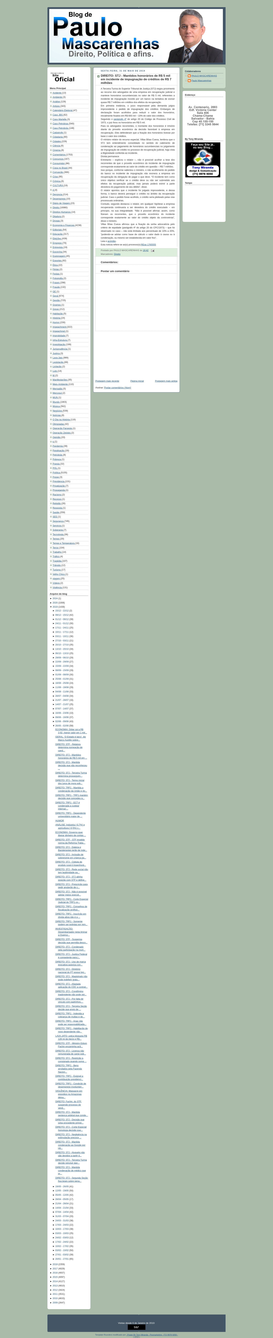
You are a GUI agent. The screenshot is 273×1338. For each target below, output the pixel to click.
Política (57, 472)
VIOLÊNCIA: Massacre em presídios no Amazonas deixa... (68, 1094)
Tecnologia (58, 534)
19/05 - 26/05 (62, 1186)
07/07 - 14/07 (62, 708)
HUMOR (59, 820)
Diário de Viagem (62, 203)
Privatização (59, 486)
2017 (55, 1268)
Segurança (58, 521)
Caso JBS (58, 115)
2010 (55, 1298)
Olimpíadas (59, 424)
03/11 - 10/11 (62, 636)
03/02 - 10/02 (62, 1250)
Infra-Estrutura (60, 340)
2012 (55, 1290)
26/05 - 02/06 (62, 725)
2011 (55, 1294)
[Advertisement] (120, 353)
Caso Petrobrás (61, 128)
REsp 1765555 (148, 244)
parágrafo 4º (120, 119)
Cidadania (58, 137)
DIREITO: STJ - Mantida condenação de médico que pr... (70, 1170)
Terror (56, 547)
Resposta (58, 508)
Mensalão (58, 389)
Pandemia (58, 446)
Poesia (56, 464)
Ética (55, 265)
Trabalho (57, 552)
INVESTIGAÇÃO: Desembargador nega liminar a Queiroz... (71, 932)
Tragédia (57, 561)
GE (55, 291)
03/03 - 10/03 (62, 1233)
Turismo (57, 570)
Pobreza (57, 459)
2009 (55, 1302)
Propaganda (59, 490)
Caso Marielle (60, 119)
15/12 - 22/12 (62, 610)
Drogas (57, 221)
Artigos (56, 106)
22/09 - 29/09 (62, 661)
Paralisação (59, 450)
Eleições (57, 238)
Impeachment (60, 327)
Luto (55, 371)
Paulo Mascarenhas (201, 80)
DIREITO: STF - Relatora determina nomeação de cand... (69, 747)
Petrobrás (58, 455)
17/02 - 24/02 (62, 1242)
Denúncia (58, 194)
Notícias (57, 415)
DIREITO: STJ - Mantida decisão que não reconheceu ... (71, 765)
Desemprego (59, 199)
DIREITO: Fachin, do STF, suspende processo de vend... (68, 1104)
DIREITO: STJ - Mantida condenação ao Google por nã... (70, 1145)
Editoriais (57, 230)
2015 (55, 1277)
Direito (56, 207)
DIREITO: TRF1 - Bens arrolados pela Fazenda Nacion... (68, 1068)
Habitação (58, 313)
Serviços (57, 525)
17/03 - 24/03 (62, 1225)
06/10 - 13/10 (62, 653)
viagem (57, 578)
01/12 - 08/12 (62, 619)
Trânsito (57, 565)
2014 (55, 1281)
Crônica (57, 181)
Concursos (58, 159)
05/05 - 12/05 (62, 1195)
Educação (58, 234)
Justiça (56, 353)
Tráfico (56, 556)
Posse (56, 477)
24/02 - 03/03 (62, 1237)
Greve (56, 309)
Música (56, 406)
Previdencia (59, 481)
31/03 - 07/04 (62, 1216)
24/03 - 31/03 (62, 1220)
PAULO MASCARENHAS (204, 76)
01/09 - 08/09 (62, 674)
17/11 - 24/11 (62, 627)
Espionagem (59, 256)
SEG (55, 516)
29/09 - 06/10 (62, 657)
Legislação (58, 362)
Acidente (57, 93)
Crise (56, 176)
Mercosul (57, 393)
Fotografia (58, 278)
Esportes (57, 260)
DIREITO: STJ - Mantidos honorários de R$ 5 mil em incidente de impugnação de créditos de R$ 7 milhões (136, 79)
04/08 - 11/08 (62, 691)
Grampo (57, 305)
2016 (55, 1273)
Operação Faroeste (63, 428)
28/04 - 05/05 (62, 1199)
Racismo (57, 494)
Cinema (57, 150)
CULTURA (58, 185)
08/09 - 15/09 (62, 670)
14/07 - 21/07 (62, 704)
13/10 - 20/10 (62, 649)
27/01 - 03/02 (62, 1254)
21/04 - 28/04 (62, 1203)
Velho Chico (59, 574)
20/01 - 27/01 (62, 1259)
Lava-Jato (58, 358)
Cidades (57, 141)
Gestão (57, 300)
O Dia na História (62, 419)
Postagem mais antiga (166, 381)
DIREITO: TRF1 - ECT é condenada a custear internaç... (67, 805)
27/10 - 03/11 (62, 640)
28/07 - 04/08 (62, 696)
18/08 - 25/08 (62, 683)
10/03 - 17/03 (62, 1229)
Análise (57, 101)
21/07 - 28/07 (62, 700)
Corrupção (58, 172)
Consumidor (59, 163)
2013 (55, 1285)
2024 (55, 598)
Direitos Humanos (62, 212)
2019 (55, 607)
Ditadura (57, 216)
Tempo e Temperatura (64, 543)
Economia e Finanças (64, 225)
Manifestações (60, 380)
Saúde (56, 512)
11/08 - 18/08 (62, 687)
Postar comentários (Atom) (117, 387)
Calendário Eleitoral (63, 110)
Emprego (57, 243)
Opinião (57, 437)
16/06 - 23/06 (62, 713)
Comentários (59, 154)
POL (55, 468)
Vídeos (56, 583)
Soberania (58, 530)
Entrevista (58, 247)
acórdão (112, 241)
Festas (56, 274)
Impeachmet (59, 331)
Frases (56, 282)
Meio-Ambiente (60, 384)
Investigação (59, 344)
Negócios (58, 411)
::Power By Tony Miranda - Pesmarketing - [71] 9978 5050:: (152, 1335)
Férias (56, 269)
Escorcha (58, 252)
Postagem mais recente (107, 381)
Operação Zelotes (62, 433)
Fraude (56, 287)
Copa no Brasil (60, 168)
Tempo (56, 539)
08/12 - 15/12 (62, 615)
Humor (56, 322)
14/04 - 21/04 (62, 1208)
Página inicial (137, 381)
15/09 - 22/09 (62, 666)
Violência (57, 587)
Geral (56, 296)
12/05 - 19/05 (62, 1190)
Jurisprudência (60, 349)
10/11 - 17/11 (62, 632)
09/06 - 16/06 (62, 717)
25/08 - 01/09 (62, 679)
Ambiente (58, 97)
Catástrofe (58, 132)
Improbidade (59, 335)
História (57, 318)
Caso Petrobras (61, 123)
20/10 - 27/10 (62, 644)
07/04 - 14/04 (62, 1212)
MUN (55, 397)
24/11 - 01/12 (62, 623)
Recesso (57, 499)
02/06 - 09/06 (62, 721)
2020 (55, 603)
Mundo (56, 402)
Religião (57, 503)
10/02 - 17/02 (62, 1246)
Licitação (57, 366)
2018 (55, 1264)
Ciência (57, 145)
